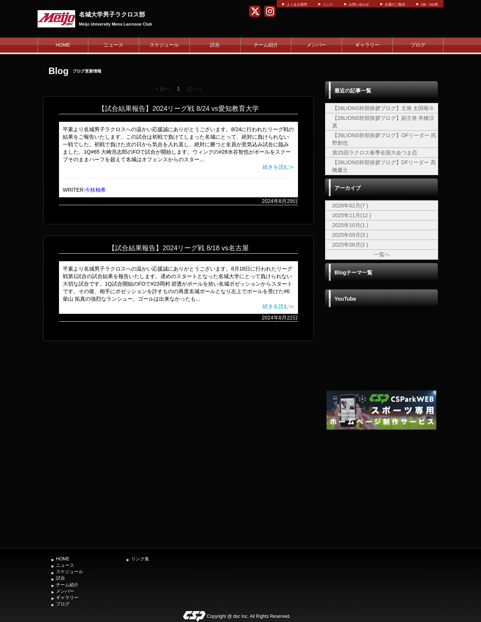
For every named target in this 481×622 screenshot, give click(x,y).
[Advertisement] (381, 488)
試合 (215, 45)
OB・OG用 (429, 4)
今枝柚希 (95, 190)
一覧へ (382, 254)
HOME (63, 45)
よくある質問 (297, 4)
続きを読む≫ (278, 167)
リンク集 (140, 558)
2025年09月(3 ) (350, 235)
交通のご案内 (395, 4)
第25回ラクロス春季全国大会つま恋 (374, 153)
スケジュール (164, 45)
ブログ (418, 45)
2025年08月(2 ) (350, 245)
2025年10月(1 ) (350, 225)
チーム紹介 (266, 45)
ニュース (113, 45)
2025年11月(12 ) (351, 215)
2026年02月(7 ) (350, 206)
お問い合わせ (359, 4)
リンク (328, 4)
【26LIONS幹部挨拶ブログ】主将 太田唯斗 (383, 108)
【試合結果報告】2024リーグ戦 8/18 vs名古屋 (178, 248)
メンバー (316, 45)
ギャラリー (367, 45)
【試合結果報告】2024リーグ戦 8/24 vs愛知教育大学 (178, 108)
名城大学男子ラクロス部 (112, 14)
